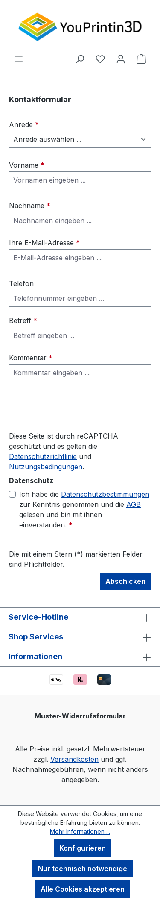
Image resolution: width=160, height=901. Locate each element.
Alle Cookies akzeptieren (83, 889)
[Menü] (19, 58)
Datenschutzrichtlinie (43, 456)
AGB (133, 504)
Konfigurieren (82, 848)
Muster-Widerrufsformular (80, 716)
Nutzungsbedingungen (45, 466)
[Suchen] (80, 58)
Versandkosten (74, 759)
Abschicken (125, 581)
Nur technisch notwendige (82, 868)
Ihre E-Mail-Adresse (44, 242)
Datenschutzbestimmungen (105, 494)
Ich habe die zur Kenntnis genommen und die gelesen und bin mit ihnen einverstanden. (84, 509)
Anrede (24, 124)
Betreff (23, 320)
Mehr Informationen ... (80, 831)
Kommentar (30, 357)
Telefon (21, 283)
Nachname (29, 205)
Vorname (26, 165)
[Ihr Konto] (121, 58)
